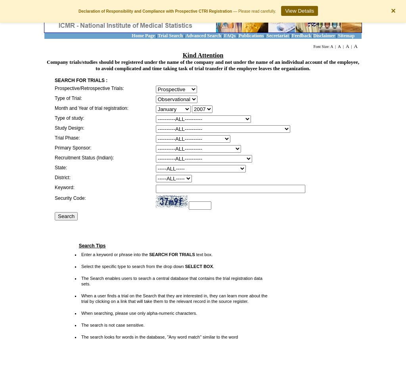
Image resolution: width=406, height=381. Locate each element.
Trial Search (170, 35)
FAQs (230, 35)
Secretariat (277, 35)
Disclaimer (324, 35)
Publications (251, 35)
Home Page (143, 35)
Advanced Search (203, 35)
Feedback (301, 35)
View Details (299, 11)
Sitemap (346, 35)
